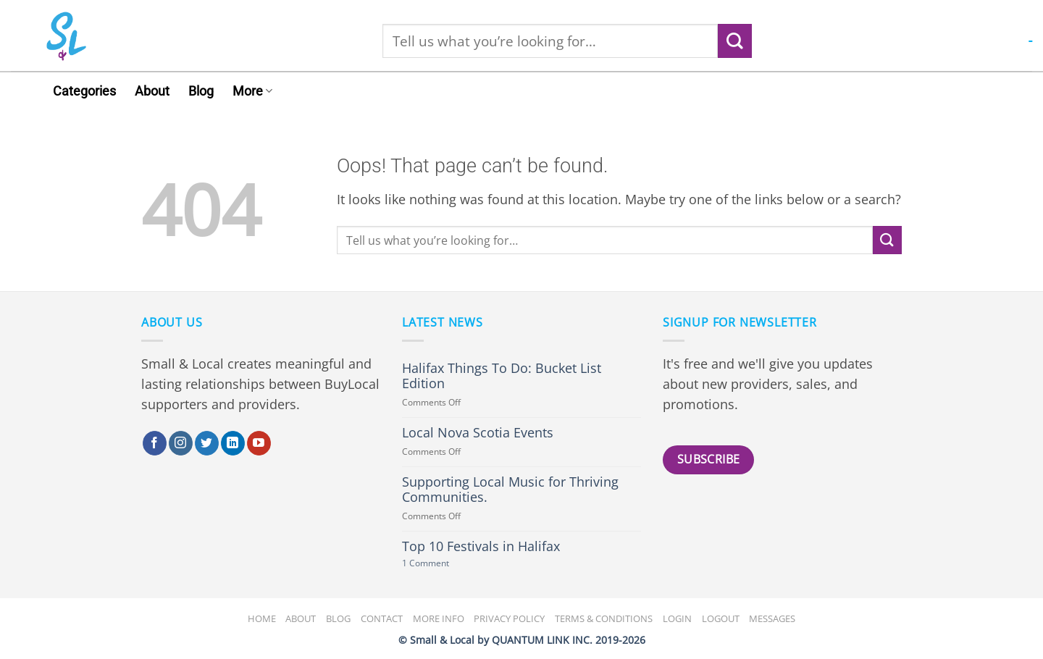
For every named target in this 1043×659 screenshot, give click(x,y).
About (152, 91)
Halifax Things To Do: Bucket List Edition (501, 376)
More (252, 91)
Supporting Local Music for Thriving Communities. (510, 489)
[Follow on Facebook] (155, 443)
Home (262, 618)
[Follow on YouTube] (259, 443)
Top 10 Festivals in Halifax (481, 546)
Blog (201, 91)
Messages (772, 618)
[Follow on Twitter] (207, 443)
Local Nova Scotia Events (477, 432)
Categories (84, 91)
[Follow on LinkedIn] (233, 443)
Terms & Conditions (604, 618)
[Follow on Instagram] (181, 443)
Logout (721, 618)
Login (677, 618)
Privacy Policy (509, 618)
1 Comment (442, 563)
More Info (438, 618)
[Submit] (735, 41)
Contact (382, 618)
